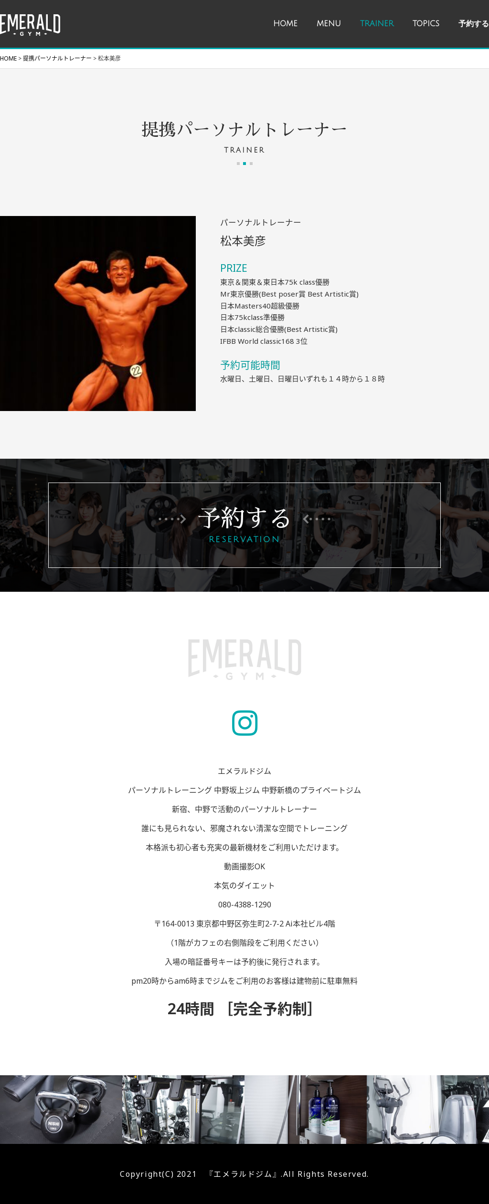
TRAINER (376, 24)
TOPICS (426, 24)
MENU (329, 24)
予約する (473, 24)
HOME (285, 24)
